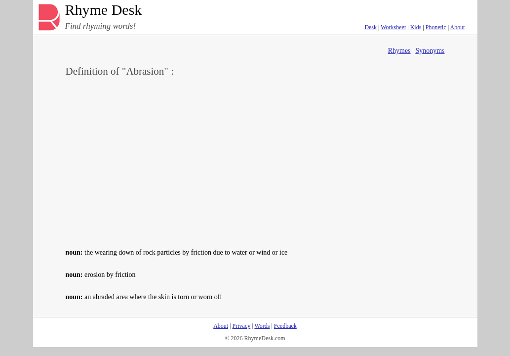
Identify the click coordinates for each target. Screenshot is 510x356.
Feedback (285, 325)
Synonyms (429, 50)
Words (262, 325)
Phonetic (436, 27)
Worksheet (393, 27)
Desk (370, 27)
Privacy (242, 325)
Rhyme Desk (103, 10)
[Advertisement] (255, 161)
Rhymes (399, 50)
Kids (416, 27)
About (457, 27)
